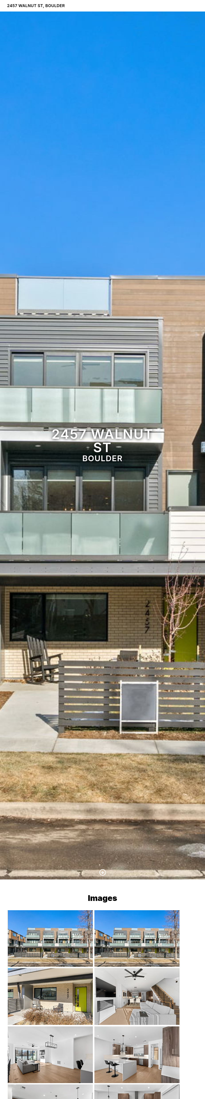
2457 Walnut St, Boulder (36, 5)
